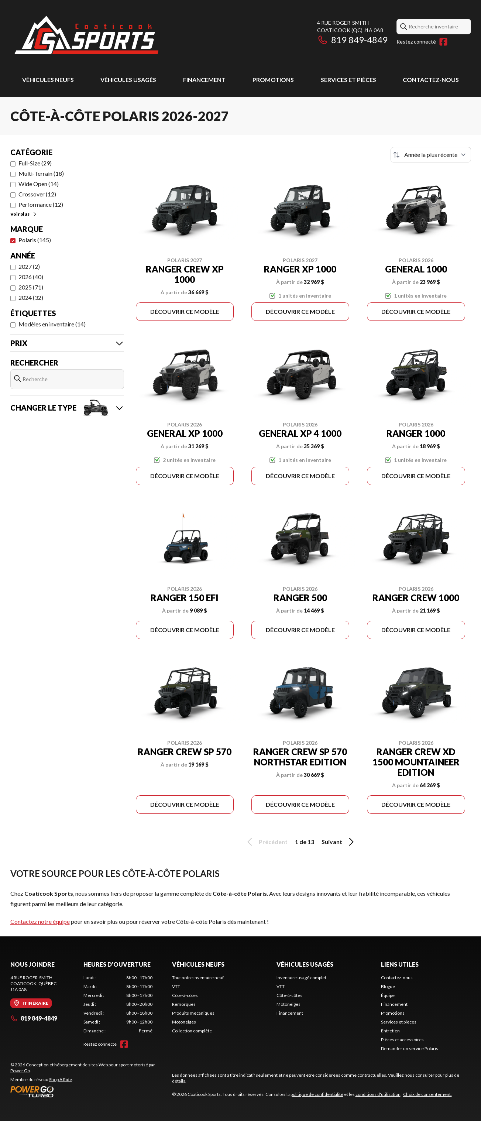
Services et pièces (348, 79)
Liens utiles (400, 964)
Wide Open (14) (38, 183)
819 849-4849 (352, 39)
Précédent (266, 841)
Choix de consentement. (427, 1094)
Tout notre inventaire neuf (198, 977)
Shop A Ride (60, 1079)
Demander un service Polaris (409, 1048)
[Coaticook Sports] (86, 36)
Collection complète (192, 1030)
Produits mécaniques (193, 1013)
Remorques (184, 1004)
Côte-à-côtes (185, 995)
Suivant (339, 841)
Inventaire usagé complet (301, 977)
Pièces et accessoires (402, 1039)
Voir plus (23, 214)
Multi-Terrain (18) (41, 173)
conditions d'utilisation (378, 1094)
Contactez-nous (431, 79)
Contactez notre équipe (40, 921)
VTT (176, 986)
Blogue (388, 986)
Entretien (390, 1030)
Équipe (388, 995)
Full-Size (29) (35, 163)
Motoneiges (184, 1022)
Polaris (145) (34, 239)
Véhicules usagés (128, 79)
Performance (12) (40, 204)
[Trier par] (431, 154)
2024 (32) (30, 297)
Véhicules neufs (48, 79)
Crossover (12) (37, 194)
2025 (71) (30, 287)
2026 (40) (30, 276)
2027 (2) (29, 266)
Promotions (273, 79)
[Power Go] (85, 1091)
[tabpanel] (117, 1004)
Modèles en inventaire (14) (52, 324)
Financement (204, 79)
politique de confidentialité (317, 1094)
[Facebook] (443, 41)
